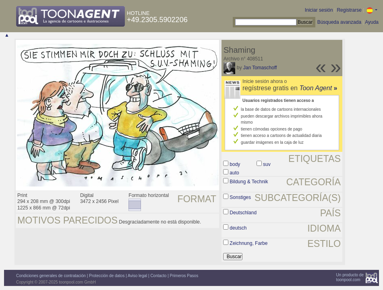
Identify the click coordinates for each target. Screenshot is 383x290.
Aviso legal (137, 275)
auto (234, 173)
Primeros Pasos (184, 275)
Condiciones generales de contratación (51, 275)
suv (267, 164)
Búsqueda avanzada (339, 22)
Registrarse (349, 10)
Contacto (158, 275)
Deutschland (243, 212)
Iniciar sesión (319, 10)
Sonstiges (240, 197)
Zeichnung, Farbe (248, 243)
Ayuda (372, 22)
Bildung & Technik (249, 181)
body (235, 164)
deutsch (238, 228)
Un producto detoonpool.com (350, 277)
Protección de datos (106, 275)
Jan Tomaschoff (260, 67)
